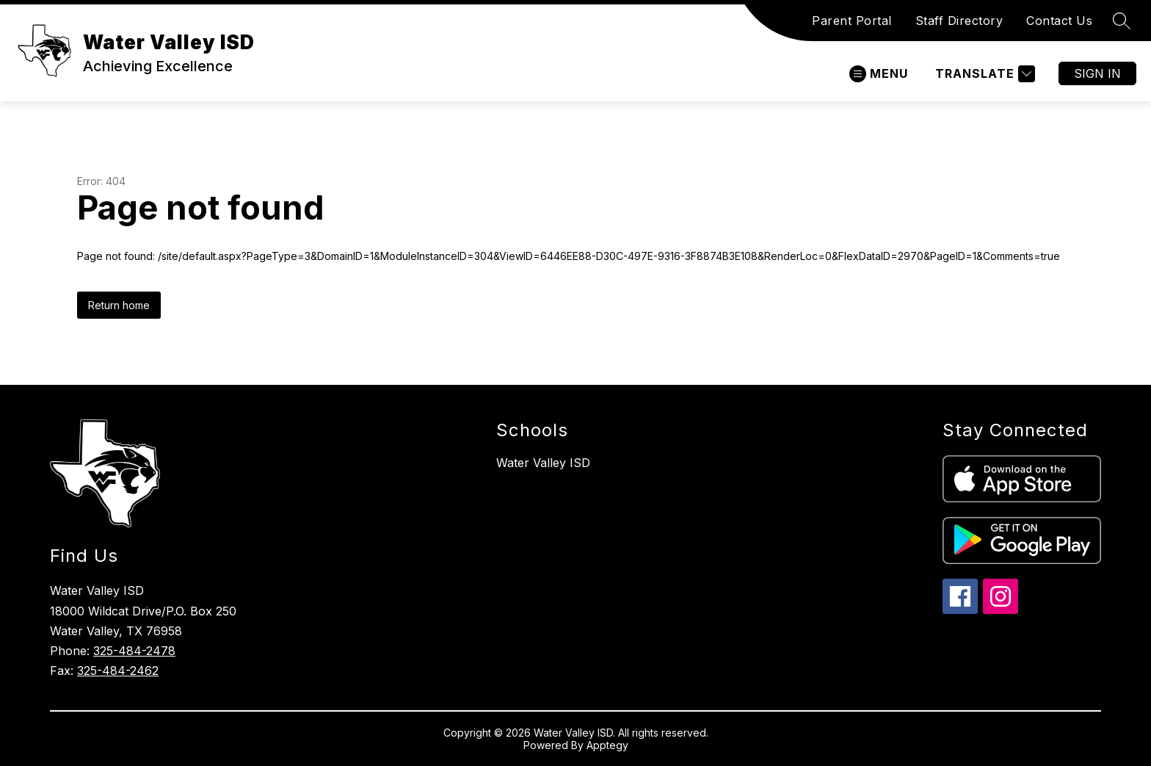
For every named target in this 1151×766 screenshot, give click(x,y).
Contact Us (1059, 20)
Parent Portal (852, 20)
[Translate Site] (983, 74)
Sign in (1097, 73)
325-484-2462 (118, 670)
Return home (119, 305)
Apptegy (607, 745)
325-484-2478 (134, 650)
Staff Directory (959, 20)
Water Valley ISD (543, 462)
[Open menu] (878, 74)
